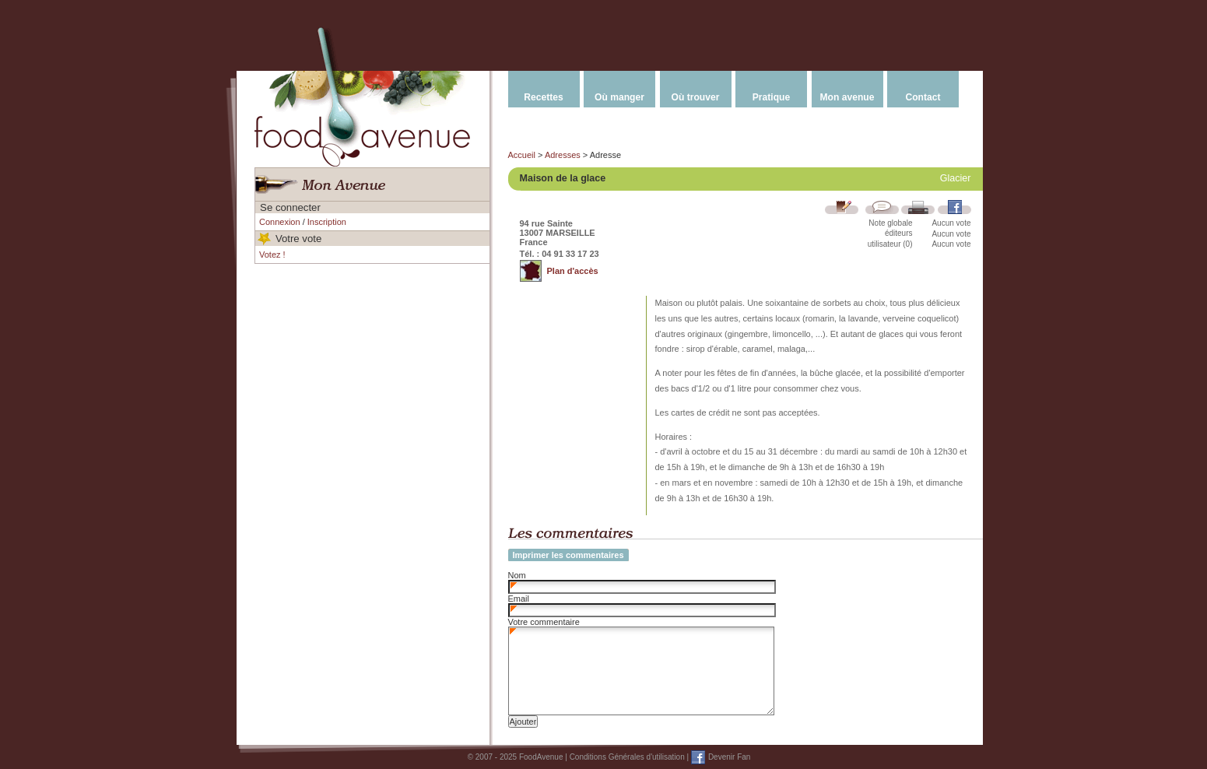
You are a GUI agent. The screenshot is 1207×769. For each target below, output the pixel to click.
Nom (517, 575)
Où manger (619, 97)
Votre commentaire (544, 622)
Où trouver (696, 97)
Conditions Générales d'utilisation (627, 757)
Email (519, 598)
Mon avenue (847, 97)
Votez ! (272, 254)
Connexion (279, 221)
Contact (922, 97)
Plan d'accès (572, 271)
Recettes (543, 97)
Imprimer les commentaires (568, 555)
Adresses (563, 155)
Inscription (326, 221)
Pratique (771, 97)
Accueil (521, 155)
